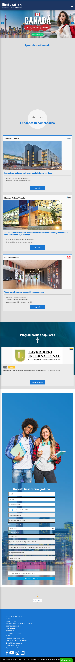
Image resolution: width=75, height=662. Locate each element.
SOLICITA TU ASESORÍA (14, 616)
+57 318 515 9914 (13, 645)
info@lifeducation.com (15, 643)
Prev (2, 23)
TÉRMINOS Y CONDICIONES (15, 633)
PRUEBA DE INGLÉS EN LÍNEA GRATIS (19, 623)
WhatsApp (66, 660)
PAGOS (8, 618)
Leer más (38, 188)
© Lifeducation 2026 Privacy (12, 659)
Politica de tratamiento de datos (51, 659)
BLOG (8, 636)
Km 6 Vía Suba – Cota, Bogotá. (17, 640)
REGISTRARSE (11, 621)
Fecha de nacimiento (15, 525)
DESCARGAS (10, 628)
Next (72, 23)
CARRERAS (10, 631)
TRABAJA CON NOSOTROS (15, 638)
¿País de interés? (14, 532)
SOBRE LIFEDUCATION (13, 626)
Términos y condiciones (31, 659)
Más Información (37, 382)
